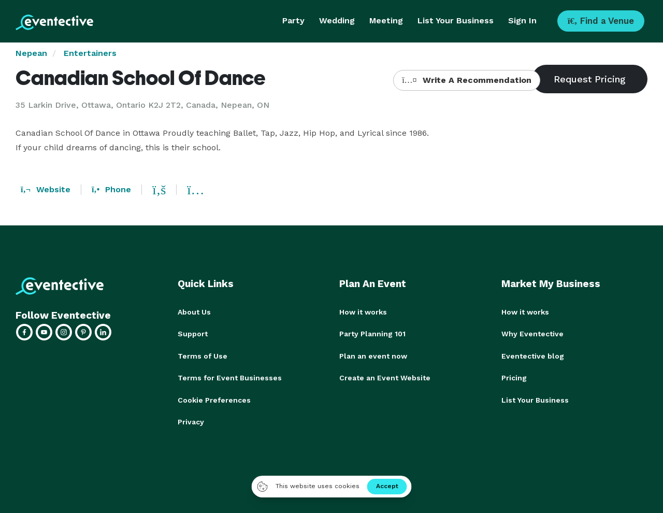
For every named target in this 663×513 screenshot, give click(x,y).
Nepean (31, 53)
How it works (363, 312)
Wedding (337, 20)
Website (45, 189)
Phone (111, 189)
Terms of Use (202, 355)
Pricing (514, 377)
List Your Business (455, 20)
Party (293, 20)
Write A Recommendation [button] (466, 80)
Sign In (522, 20)
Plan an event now (373, 355)
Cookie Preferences (214, 399)
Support (193, 334)
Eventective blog (532, 355)
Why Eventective (532, 334)
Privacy (191, 421)
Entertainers (90, 53)
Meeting (386, 20)
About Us (194, 312)
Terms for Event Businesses (230, 377)
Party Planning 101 (372, 334)
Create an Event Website (384, 377)
